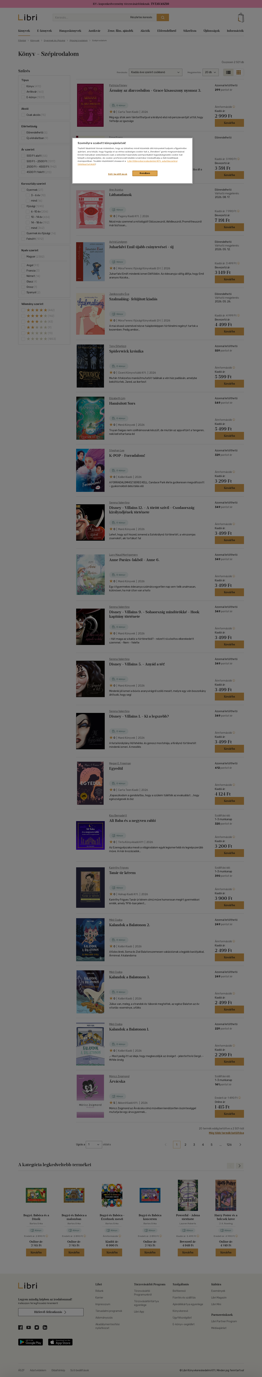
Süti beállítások (117, 174)
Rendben (145, 173)
